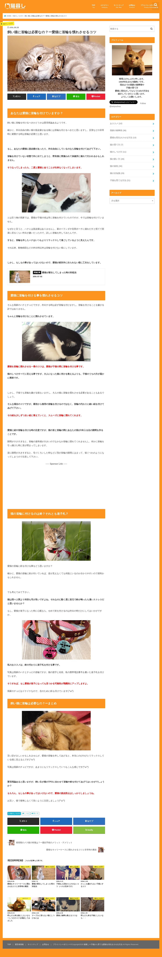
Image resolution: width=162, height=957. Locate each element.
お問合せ (132, 6)
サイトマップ (118, 6)
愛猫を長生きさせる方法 (123, 138)
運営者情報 (19, 944)
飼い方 (35, 813)
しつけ (26, 813)
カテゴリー (104, 6)
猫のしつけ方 (15, 813)
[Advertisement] (56, 484)
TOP (93, 6)
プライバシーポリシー (149, 6)
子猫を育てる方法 (120, 180)
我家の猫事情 (118, 130)
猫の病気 (116, 166)
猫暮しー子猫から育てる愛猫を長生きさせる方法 (103, 944)
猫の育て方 (116, 145)
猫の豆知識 (117, 173)
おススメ (116, 123)
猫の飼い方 (117, 159)
